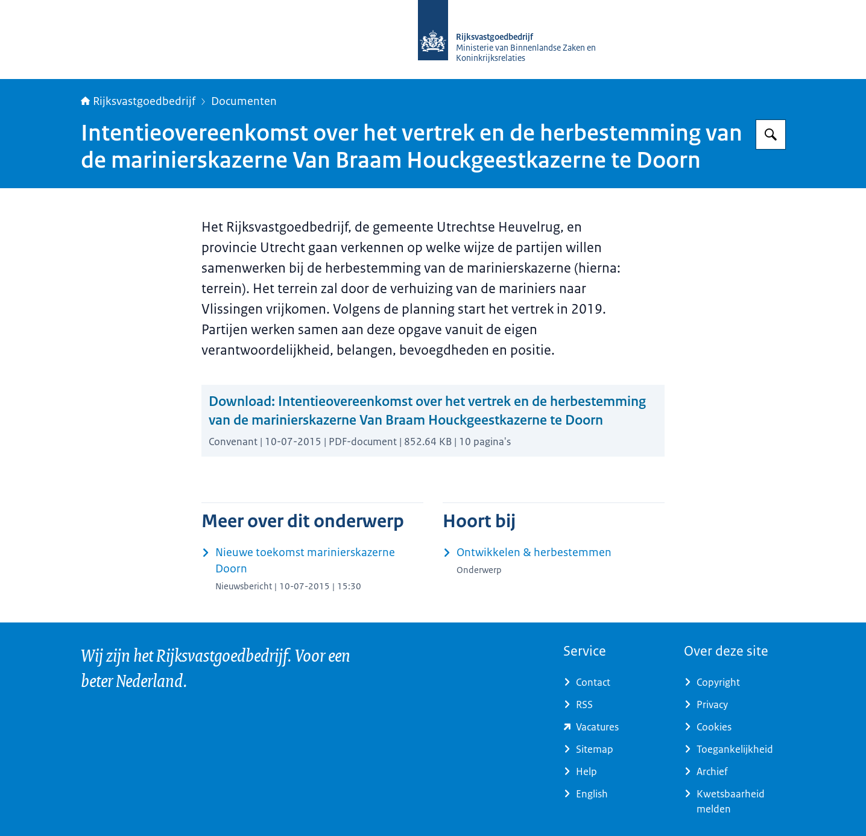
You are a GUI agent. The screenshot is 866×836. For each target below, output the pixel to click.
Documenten (244, 101)
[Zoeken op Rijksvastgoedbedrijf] (770, 134)
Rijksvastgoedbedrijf (138, 101)
